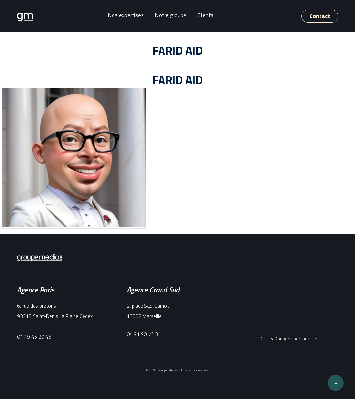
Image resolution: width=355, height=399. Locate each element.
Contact (320, 16)
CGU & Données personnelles (290, 338)
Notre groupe (170, 15)
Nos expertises (126, 15)
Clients (205, 15)
